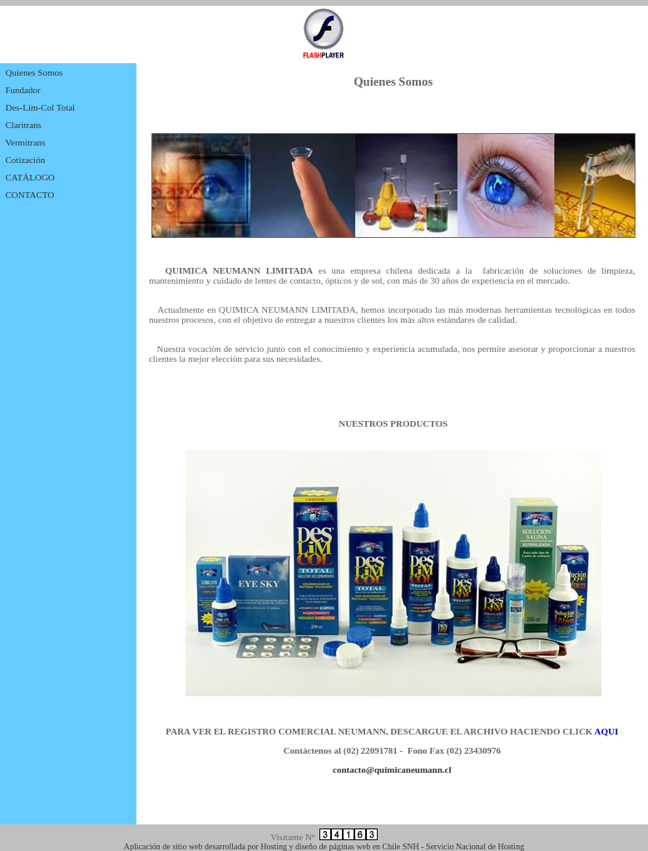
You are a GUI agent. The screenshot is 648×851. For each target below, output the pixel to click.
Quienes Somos (34, 72)
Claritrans (24, 125)
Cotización (26, 160)
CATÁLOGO (30, 177)
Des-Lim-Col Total (41, 107)
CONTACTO (30, 195)
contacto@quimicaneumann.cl (392, 769)
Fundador (23, 90)
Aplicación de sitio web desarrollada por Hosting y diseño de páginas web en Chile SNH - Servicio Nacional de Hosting (324, 846)
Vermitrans (25, 142)
